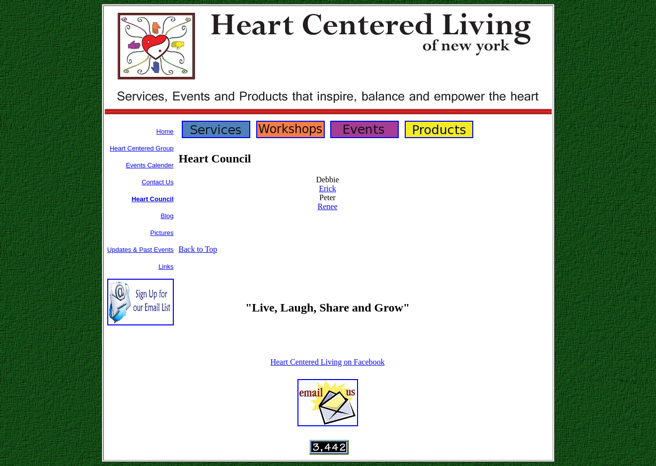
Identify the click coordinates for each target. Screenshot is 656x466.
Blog (166, 216)
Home (165, 131)
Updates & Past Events (140, 249)
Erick (327, 188)
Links (165, 266)
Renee (328, 206)
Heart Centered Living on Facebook (327, 362)
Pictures (162, 232)
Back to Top (198, 249)
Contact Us (157, 182)
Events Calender (149, 165)
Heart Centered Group (142, 148)
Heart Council (153, 199)
